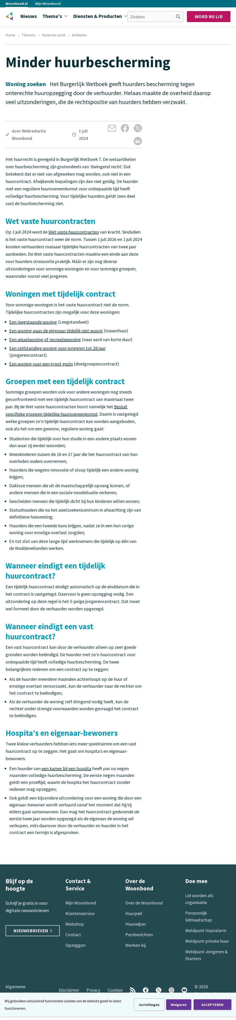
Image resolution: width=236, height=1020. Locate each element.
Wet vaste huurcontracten (73, 232)
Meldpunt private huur (207, 941)
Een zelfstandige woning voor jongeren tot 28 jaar (57, 348)
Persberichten (139, 934)
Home (10, 35)
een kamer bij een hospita (66, 768)
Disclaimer (69, 990)
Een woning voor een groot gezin (41, 364)
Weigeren (179, 1004)
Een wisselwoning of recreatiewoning (45, 339)
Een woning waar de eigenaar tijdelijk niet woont (56, 330)
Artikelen (79, 35)
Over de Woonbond (144, 903)
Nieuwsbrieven (32, 930)
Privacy (93, 990)
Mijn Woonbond (48, 3)
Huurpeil (133, 913)
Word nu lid (209, 16)
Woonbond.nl (17, 3)
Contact (73, 934)
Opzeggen (75, 945)
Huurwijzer (135, 924)
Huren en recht (53, 35)
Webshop (74, 924)
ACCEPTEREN (212, 1004)
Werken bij (135, 945)
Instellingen (149, 1004)
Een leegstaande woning (33, 322)
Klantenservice (79, 913)
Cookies (115, 990)
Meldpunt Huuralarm (205, 930)
